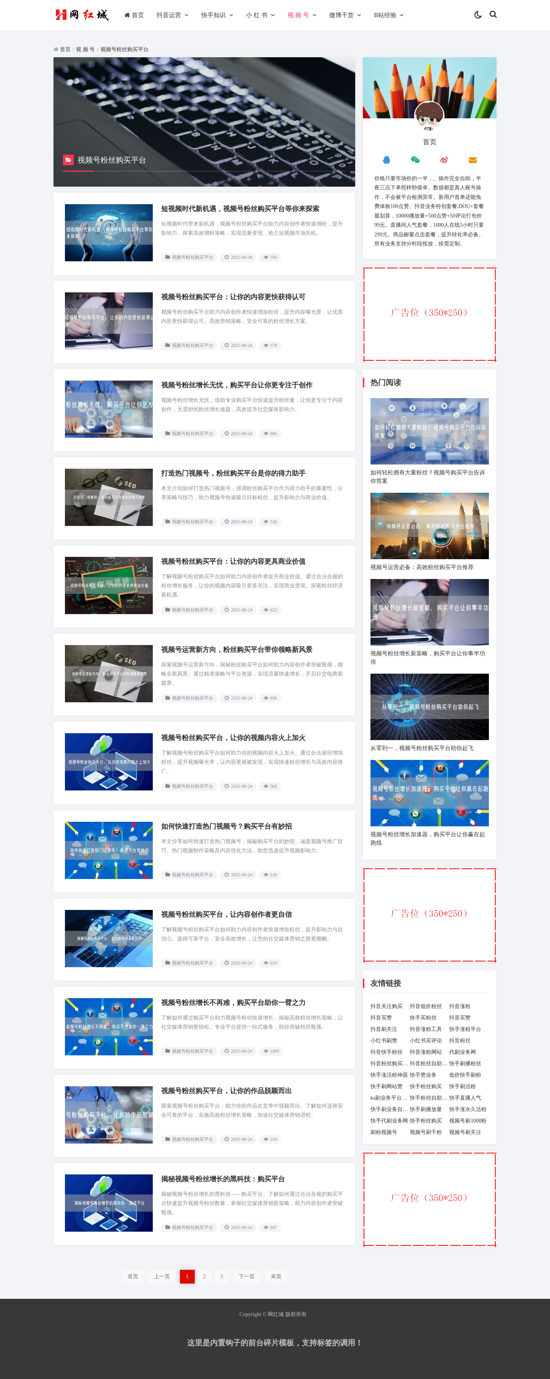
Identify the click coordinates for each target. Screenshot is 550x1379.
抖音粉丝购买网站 (390, 1063)
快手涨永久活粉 (468, 1109)
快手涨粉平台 (465, 1029)
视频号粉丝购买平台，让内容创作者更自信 (226, 914)
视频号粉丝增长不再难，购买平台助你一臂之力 (233, 1002)
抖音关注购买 (386, 1006)
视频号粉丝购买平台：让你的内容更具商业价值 (233, 561)
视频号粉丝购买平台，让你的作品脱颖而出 (226, 1091)
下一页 (247, 1276)
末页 (276, 1276)
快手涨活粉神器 (389, 1075)
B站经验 (385, 15)
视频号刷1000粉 (468, 1121)
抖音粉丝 (460, 1041)
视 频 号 (298, 15)
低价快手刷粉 (465, 1075)
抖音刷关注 (383, 1029)
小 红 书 (256, 15)
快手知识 (213, 15)
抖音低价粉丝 (426, 1006)
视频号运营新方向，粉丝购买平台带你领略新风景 (236, 649)
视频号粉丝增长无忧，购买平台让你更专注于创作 (236, 385)
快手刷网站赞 (386, 1086)
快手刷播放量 (426, 1109)
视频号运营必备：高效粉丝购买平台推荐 (422, 567)
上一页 (162, 1276)
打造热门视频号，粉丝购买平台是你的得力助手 (233, 473)
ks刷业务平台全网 (390, 1098)
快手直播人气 (465, 1098)
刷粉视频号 (383, 1132)
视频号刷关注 (465, 1132)
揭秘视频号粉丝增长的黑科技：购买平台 (223, 1179)
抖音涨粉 (460, 1006)
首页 (134, 15)
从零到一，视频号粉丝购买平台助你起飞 (422, 748)
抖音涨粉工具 (426, 1029)
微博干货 (341, 15)
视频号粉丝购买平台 (124, 49)
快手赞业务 (423, 1075)
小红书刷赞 (383, 1041)
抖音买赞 (381, 1018)
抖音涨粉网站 (426, 1052)
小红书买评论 (426, 1041)
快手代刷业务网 (389, 1121)
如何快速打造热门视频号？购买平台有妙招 (226, 826)
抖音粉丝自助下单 (429, 1063)
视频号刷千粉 (426, 1132)
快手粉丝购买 (426, 1086)
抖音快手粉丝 (386, 1052)
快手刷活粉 (462, 1086)
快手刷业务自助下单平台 (390, 1109)
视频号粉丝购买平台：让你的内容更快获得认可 (233, 297)
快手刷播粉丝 (465, 1063)
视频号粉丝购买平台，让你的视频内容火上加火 (233, 738)
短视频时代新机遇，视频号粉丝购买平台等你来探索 (240, 209)
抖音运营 (169, 15)
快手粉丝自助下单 (429, 1098)
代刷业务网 (462, 1052)
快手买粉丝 (423, 1018)
